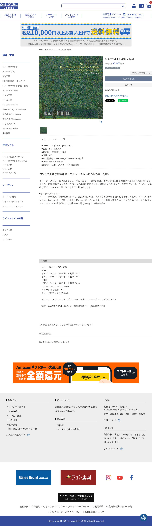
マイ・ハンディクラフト (13, 202)
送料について (110, 420)
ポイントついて (111, 448)
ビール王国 (7, 100)
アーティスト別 (9, 173)
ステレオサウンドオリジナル (15, 161)
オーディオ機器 (9, 197)
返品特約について (112, 90)
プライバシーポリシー (78, 506)
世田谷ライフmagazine (12, 114)
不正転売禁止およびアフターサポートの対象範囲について (76, 512)
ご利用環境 (98, 506)
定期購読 (6, 133)
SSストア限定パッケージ (13, 157)
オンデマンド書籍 (10, 90)
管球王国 (6, 76)
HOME (41, 49)
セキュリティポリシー (54, 506)
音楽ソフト (48, 49)
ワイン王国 (7, 95)
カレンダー (7, 239)
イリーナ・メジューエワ (53, 139)
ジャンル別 (7, 169)
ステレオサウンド (10, 67)
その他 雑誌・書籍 (10, 128)
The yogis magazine (10, 105)
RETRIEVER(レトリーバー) (14, 109)
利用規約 (35, 506)
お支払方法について (16, 434)
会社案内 (24, 506)
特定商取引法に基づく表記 (119, 506)
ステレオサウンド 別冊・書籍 (15, 86)
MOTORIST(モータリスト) (14, 81)
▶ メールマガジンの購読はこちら (76, 497)
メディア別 (7, 165)
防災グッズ (7, 230)
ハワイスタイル (9, 124)
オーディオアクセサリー (13, 206)
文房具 (5, 235)
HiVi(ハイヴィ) (9, 71)
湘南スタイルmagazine (12, 119)
